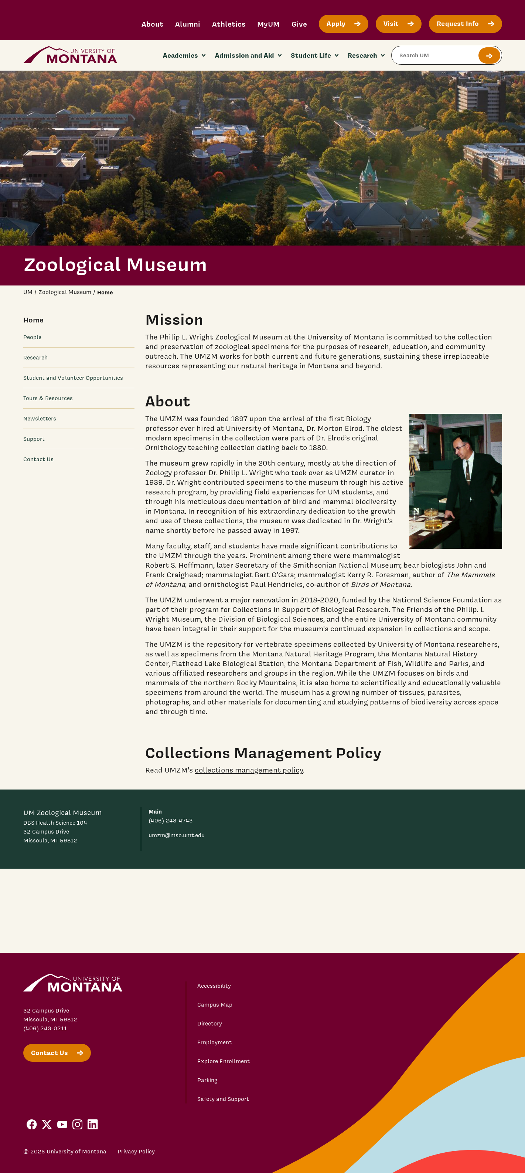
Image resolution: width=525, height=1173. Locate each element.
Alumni (187, 24)
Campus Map (214, 1004)
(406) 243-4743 (171, 820)
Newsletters (40, 418)
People (32, 337)
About (152, 24)
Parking (207, 1080)
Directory (209, 1023)
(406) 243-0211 (45, 1028)
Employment (214, 1042)
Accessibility (214, 986)
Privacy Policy (136, 1151)
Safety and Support (223, 1099)
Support (34, 439)
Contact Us (38, 459)
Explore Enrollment (223, 1061)
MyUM (268, 24)
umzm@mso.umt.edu (177, 835)
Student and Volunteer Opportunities (73, 378)
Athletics (228, 24)
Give (299, 24)
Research (35, 357)
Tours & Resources (48, 398)
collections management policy (249, 770)
